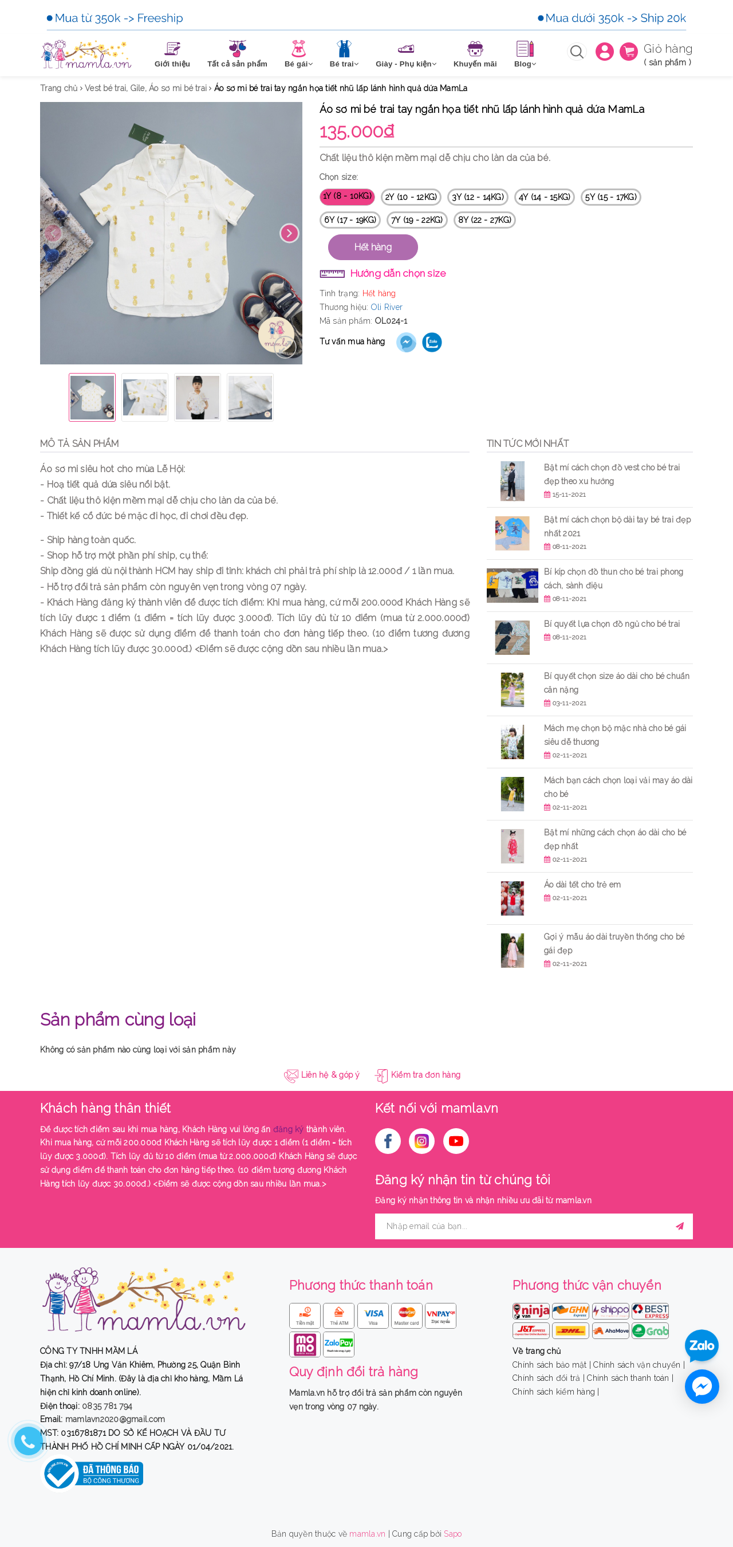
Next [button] (289, 233)
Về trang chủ (537, 1351)
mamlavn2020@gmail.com (115, 1419)
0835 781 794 (107, 1406)
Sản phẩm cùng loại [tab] (118, 1020)
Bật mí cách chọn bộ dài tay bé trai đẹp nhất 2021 (617, 526)
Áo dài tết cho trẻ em (584, 884)
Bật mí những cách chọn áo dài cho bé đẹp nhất (615, 839)
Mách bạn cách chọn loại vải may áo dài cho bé (618, 787)
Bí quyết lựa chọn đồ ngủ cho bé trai (612, 624)
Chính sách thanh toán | (630, 1378)
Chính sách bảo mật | (552, 1364)
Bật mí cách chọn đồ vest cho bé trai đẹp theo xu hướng (612, 474)
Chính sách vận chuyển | (639, 1364)
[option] (171, 233)
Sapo (453, 1533)
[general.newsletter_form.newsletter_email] (534, 1226)
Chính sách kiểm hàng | (556, 1391)
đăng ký (288, 1129)
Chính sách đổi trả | (549, 1378)
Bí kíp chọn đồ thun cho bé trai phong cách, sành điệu (613, 578)
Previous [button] (53, 233)
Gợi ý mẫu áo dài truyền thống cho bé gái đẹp (614, 943)
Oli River (387, 307)
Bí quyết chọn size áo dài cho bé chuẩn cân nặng (617, 683)
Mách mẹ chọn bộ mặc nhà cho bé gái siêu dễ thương (615, 735)
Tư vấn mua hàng (352, 341)
